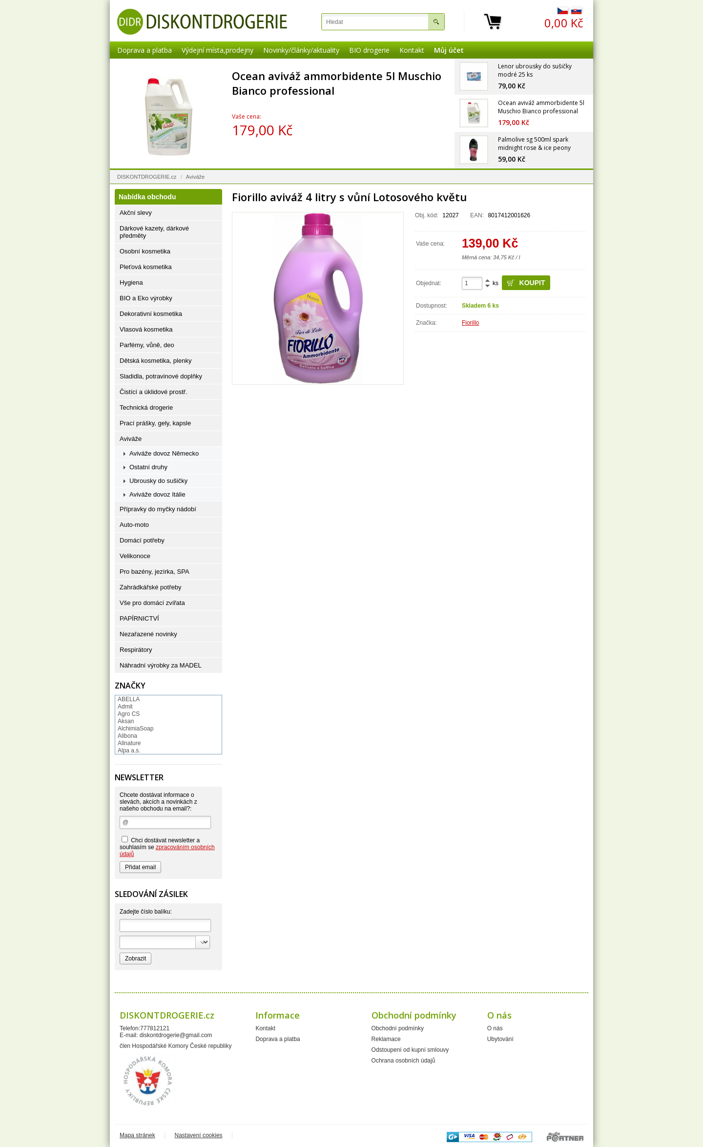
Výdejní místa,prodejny (217, 50)
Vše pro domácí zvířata (152, 602)
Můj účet (449, 50)
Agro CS (129, 713)
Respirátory (136, 649)
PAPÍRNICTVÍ (139, 618)
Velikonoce (135, 556)
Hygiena (131, 282)
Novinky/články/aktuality (301, 50)
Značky (130, 685)
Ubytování (500, 1039)
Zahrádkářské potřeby (150, 587)
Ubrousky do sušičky (158, 480)
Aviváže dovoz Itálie (157, 494)
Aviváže (195, 177)
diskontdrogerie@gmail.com (176, 1035)
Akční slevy (136, 212)
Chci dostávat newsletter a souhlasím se (167, 846)
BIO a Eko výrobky (146, 298)
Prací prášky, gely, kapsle (155, 423)
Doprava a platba (144, 50)
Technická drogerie (146, 407)
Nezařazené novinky (148, 634)
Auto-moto (134, 524)
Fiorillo (470, 322)
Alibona (127, 735)
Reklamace (386, 1039)
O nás (495, 1028)
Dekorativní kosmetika (151, 313)
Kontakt (411, 50)
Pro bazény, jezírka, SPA (154, 571)
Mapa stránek (137, 1135)
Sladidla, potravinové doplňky (161, 376)
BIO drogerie (369, 50)
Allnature (129, 743)
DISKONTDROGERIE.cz (147, 177)
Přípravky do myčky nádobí (158, 509)
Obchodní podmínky (398, 1028)
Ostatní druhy (148, 467)
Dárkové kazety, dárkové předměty (154, 232)
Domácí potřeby (142, 540)
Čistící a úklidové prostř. (153, 392)
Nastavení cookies (199, 1135)
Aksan (126, 721)
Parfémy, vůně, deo (147, 345)
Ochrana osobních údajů (403, 1060)
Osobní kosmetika (145, 251)
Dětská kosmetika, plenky (155, 360)
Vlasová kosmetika (146, 329)
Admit (125, 706)
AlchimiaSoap (135, 728)
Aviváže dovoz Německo (164, 453)
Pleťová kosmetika (146, 267)
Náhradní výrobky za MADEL (161, 665)
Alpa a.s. (129, 750)
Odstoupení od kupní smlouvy (410, 1049)
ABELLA (129, 699)
